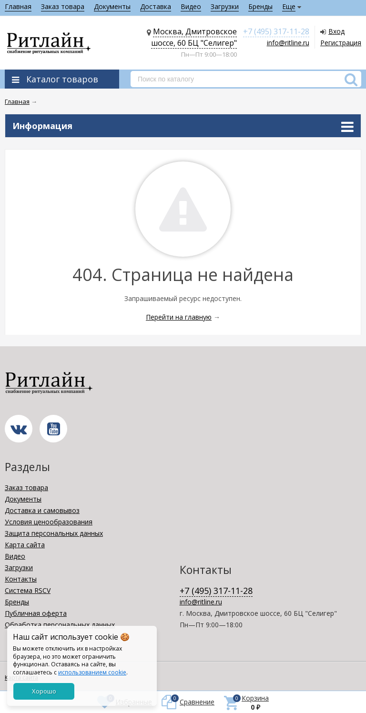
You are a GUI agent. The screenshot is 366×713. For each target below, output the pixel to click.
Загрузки (225, 6)
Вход (336, 31)
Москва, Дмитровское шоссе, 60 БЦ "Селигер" (194, 37)
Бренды (260, 6)
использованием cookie (92, 672)
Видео (191, 6)
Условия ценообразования (48, 521)
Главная (18, 6)
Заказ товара (62, 6)
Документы (112, 6)
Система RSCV (28, 590)
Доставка (155, 6)
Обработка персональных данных (60, 624)
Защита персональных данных (54, 533)
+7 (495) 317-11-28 (276, 31)
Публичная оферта (36, 613)
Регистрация (340, 42)
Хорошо (44, 691)
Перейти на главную (179, 316)
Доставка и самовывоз (42, 510)
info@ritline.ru (288, 42)
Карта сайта (25, 544)
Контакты (21, 578)
